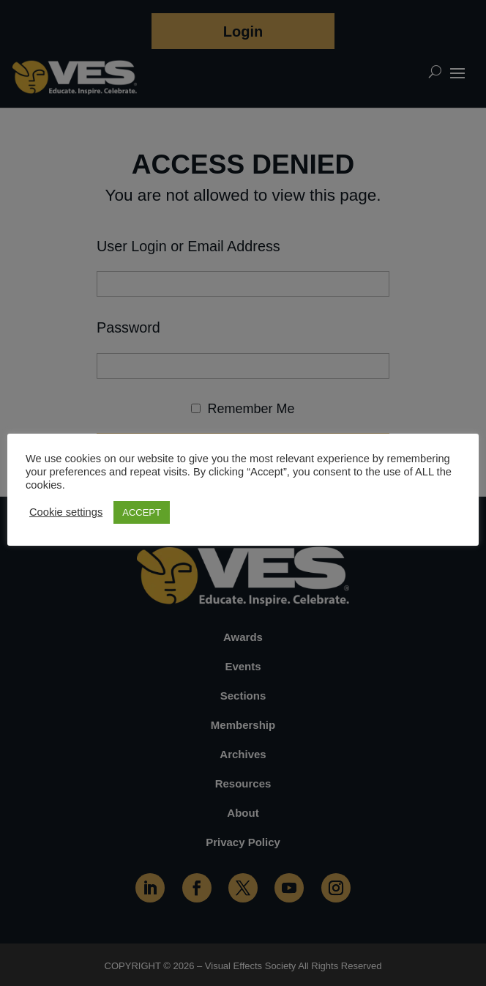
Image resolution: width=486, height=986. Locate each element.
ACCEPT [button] (141, 512)
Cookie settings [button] (65, 512)
